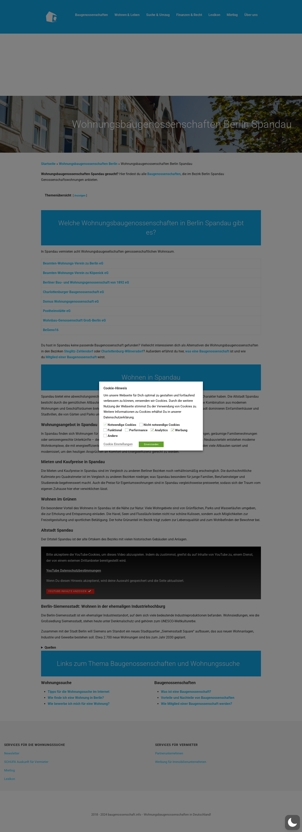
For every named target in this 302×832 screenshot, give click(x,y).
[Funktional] (105, 430)
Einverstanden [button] (151, 444)
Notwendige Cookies (122, 425)
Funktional (115, 430)
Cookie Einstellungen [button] (118, 444)
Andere (113, 435)
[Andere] (105, 435)
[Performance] (126, 430)
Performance (138, 430)
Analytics (161, 430)
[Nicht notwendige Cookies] (141, 424)
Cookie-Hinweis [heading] (115, 388)
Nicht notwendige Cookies (162, 425)
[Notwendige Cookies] (105, 424)
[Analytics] (152, 430)
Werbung (181, 430)
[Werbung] (172, 430)
